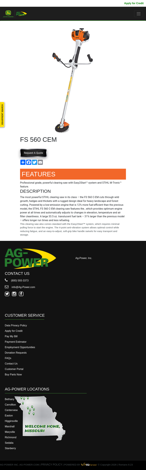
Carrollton (10, 404)
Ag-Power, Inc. (83, 258)
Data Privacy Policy (16, 325)
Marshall (9, 426)
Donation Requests (16, 352)
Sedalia (9, 442)
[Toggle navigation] (138, 14)
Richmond (10, 437)
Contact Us (11, 363)
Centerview (11, 410)
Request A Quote (33, 152)
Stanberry (10, 448)
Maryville (10, 432)
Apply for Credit (134, 3)
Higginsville (11, 421)
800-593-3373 (12, 3)
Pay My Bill (115, 3)
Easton (9, 415)
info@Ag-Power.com (20, 287)
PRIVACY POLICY (51, 464)
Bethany (9, 399)
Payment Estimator (15, 341)
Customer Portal (14, 369)
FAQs (8, 358)
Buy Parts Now (13, 374)
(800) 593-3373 (17, 280)
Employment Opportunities (20, 347)
